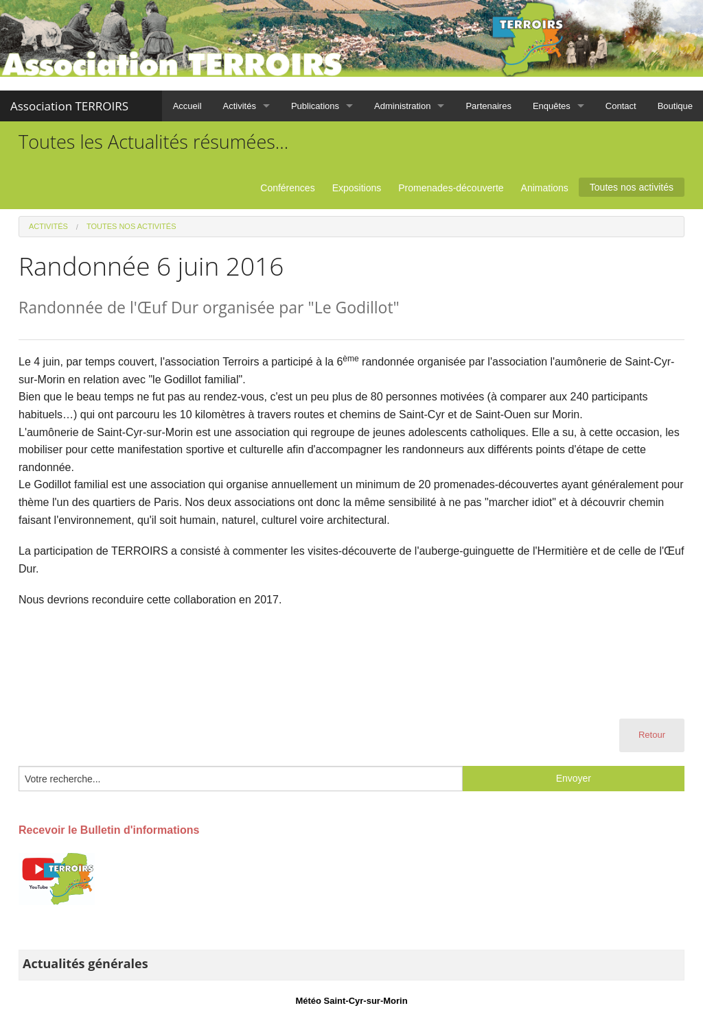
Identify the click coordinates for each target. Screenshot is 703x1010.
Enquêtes (552, 106)
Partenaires (488, 106)
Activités (239, 106)
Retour (651, 735)
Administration (402, 106)
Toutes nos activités (631, 187)
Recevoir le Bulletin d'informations (109, 830)
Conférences (287, 187)
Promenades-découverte (450, 187)
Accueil (187, 106)
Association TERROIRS (69, 106)
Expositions (357, 187)
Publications (315, 106)
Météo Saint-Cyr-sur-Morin (351, 1001)
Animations (544, 187)
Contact (621, 106)
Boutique (675, 106)
